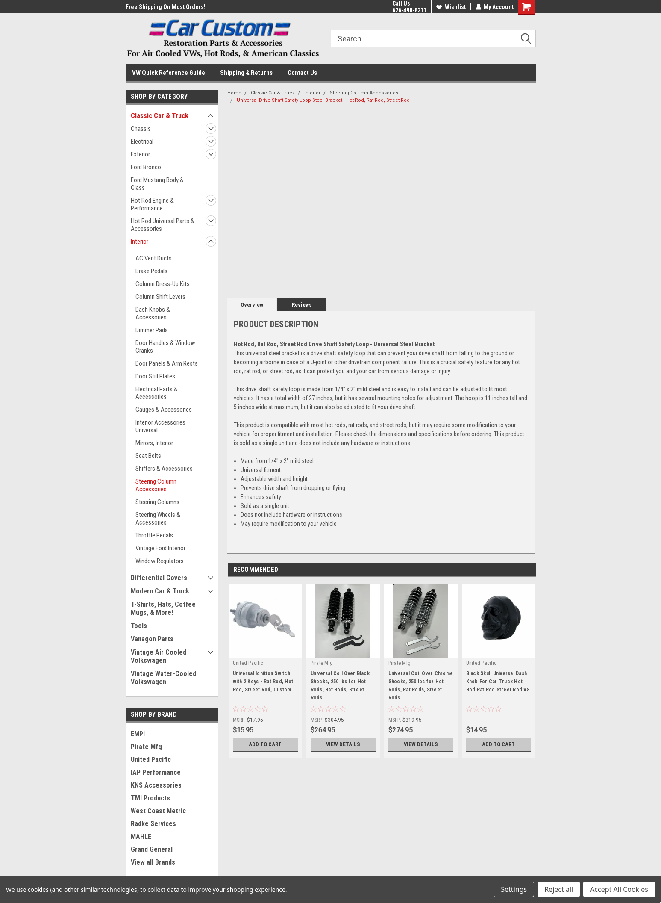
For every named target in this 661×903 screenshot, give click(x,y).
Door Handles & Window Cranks (165, 346)
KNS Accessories (156, 785)
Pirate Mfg (146, 747)
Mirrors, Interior (154, 443)
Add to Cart (265, 744)
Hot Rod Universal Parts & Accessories (162, 225)
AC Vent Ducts (153, 258)
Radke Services (153, 824)
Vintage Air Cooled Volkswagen (158, 656)
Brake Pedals (151, 271)
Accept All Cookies (619, 889)
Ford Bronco (146, 167)
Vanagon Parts (152, 639)
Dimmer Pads (151, 330)
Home (234, 93)
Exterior (140, 154)
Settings (514, 889)
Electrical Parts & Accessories (156, 393)
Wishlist (450, 6)
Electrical (142, 141)
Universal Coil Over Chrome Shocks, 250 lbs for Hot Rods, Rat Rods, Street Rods (420, 685)
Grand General (152, 849)
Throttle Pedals (154, 535)
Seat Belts (148, 456)
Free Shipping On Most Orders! (166, 6)
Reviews (302, 304)
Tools (139, 626)
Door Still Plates (155, 376)
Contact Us (302, 73)
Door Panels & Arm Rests (166, 363)
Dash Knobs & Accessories (152, 313)
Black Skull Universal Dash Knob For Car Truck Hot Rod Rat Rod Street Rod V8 (497, 681)
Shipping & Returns (246, 73)
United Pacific (151, 759)
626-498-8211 (409, 10)
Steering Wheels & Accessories (157, 518)
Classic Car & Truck (159, 116)
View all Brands (153, 862)
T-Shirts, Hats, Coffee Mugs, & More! (163, 608)
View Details (343, 744)
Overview (252, 304)
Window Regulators (159, 561)
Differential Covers (159, 578)
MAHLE (141, 836)
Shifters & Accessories (164, 468)
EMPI (138, 734)
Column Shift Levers (160, 297)
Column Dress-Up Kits (162, 284)
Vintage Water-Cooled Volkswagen (163, 678)
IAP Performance (156, 772)
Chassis (141, 129)
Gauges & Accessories (163, 409)
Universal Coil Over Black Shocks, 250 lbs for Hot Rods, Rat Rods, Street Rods (340, 685)
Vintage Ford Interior (160, 548)
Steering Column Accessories (155, 485)
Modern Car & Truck (160, 591)
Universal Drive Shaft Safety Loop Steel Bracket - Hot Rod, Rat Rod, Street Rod (323, 100)
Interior (139, 241)
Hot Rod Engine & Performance (152, 204)
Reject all (558, 889)
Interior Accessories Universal (160, 426)
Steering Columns (157, 502)
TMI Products (150, 798)
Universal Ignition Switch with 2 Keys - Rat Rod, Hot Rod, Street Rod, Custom (263, 681)
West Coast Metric (158, 811)
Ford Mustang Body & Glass (157, 184)
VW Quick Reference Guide (168, 73)
